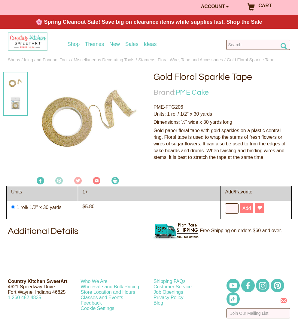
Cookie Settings (97, 308)
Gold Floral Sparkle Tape (250, 59)
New (114, 44)
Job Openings (168, 292)
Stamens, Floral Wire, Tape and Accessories (180, 59)
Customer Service (173, 286)
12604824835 (24, 297)
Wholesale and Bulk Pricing (110, 286)
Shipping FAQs (170, 281)
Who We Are (94, 281)
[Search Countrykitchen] (258, 45)
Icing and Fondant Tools (47, 59)
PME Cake (192, 92)
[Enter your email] (258, 313)
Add (246, 208)
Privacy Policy (169, 297)
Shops (14, 59)
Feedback (91, 302)
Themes (94, 44)
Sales (131, 44)
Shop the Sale (244, 22)
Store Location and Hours (108, 292)
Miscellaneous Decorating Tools (104, 59)
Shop (73, 44)
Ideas (150, 44)
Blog (158, 302)
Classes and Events (102, 297)
